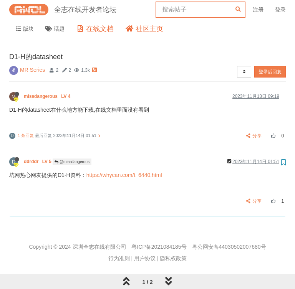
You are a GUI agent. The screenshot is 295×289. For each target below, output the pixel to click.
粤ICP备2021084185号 (158, 247)
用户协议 (145, 258)
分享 (254, 136)
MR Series (32, 70)
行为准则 (119, 258)
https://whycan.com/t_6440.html (124, 175)
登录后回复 (270, 71)
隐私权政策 (173, 258)
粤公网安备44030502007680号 (229, 247)
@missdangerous (72, 162)
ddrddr (38, 161)
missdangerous (48, 96)
